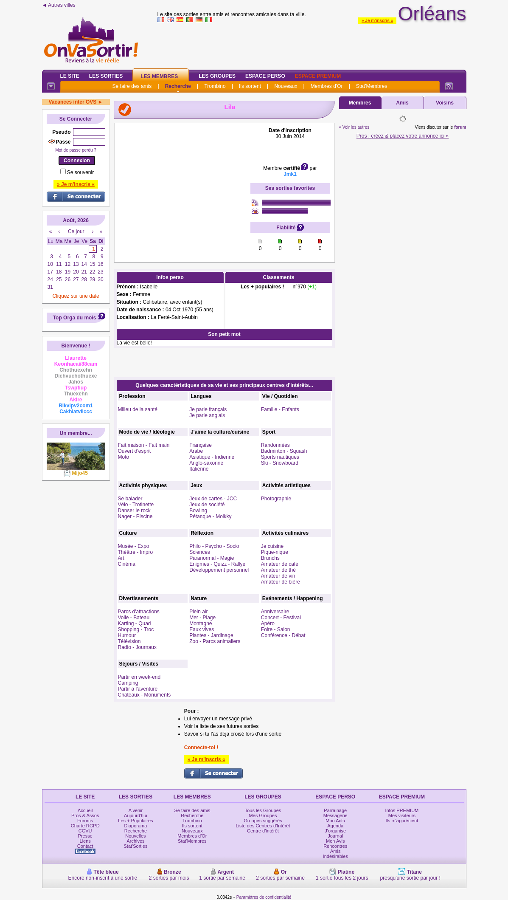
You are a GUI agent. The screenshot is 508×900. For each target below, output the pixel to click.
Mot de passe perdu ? (75, 150)
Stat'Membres (371, 86)
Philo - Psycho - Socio (214, 546)
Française (200, 445)
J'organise (335, 830)
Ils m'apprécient (402, 820)
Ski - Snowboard (279, 463)
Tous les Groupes (263, 810)
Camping (128, 683)
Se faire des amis (132, 86)
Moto (123, 457)
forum (460, 127)
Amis (402, 103)
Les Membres (159, 76)
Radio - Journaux (137, 647)
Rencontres (335, 846)
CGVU (85, 830)
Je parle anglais (207, 415)
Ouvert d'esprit (134, 451)
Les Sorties (106, 76)
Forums (85, 820)
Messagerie (335, 815)
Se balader (130, 499)
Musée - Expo (133, 546)
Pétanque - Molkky (210, 516)
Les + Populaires (135, 820)
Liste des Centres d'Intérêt (263, 825)
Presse (85, 835)
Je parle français (208, 409)
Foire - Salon (275, 629)
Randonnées (275, 445)
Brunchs (270, 558)
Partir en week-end (139, 677)
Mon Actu (335, 820)
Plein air (198, 612)
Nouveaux (285, 86)
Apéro (268, 623)
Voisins (445, 103)
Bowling (198, 510)
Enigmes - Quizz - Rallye (217, 564)
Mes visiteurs (401, 815)
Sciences (199, 552)
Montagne (200, 623)
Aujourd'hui (135, 815)
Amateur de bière (280, 582)
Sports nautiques (280, 457)
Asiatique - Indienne (211, 457)
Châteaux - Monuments (144, 695)
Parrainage (335, 810)
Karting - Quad (134, 623)
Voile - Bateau (134, 618)
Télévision (129, 641)
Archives (135, 841)
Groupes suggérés (263, 820)
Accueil (85, 810)
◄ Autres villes (59, 5)
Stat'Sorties (136, 846)
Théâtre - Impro (135, 552)
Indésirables (335, 856)
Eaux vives (201, 629)
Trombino (214, 86)
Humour (127, 635)
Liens (85, 841)
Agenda (335, 825)
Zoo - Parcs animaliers (214, 641)
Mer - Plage (202, 618)
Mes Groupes (263, 815)
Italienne (198, 469)
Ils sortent (250, 86)
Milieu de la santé (137, 409)
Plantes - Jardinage (211, 635)
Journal (335, 835)
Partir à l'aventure (138, 689)
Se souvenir (80, 172)
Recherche (178, 86)
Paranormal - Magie (211, 558)
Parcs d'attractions (139, 612)
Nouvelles (135, 835)
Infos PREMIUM (401, 810)
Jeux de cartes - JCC (213, 499)
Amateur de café (279, 564)
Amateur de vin (278, 576)
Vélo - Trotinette (136, 505)
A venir (136, 810)
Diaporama (135, 825)
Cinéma (126, 564)
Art (121, 558)
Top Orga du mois (74, 318)
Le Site (69, 76)
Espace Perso (265, 76)
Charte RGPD (85, 825)
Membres (360, 103)
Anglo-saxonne (206, 463)
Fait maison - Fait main (144, 445)
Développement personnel (219, 570)
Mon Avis (335, 841)
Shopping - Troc (136, 629)
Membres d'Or (327, 86)
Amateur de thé (278, 570)
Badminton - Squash (284, 451)
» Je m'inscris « (377, 20)
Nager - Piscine (135, 516)
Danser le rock (134, 510)
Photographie (276, 499)
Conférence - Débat (283, 635)
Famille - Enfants (280, 409)
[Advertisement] (182, 180)
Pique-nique (274, 552)
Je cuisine (272, 546)
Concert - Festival (281, 618)
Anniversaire (275, 612)
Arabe (196, 451)
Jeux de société (207, 505)
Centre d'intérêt (263, 830)
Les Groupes (217, 76)
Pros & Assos (85, 815)
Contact (85, 846)
